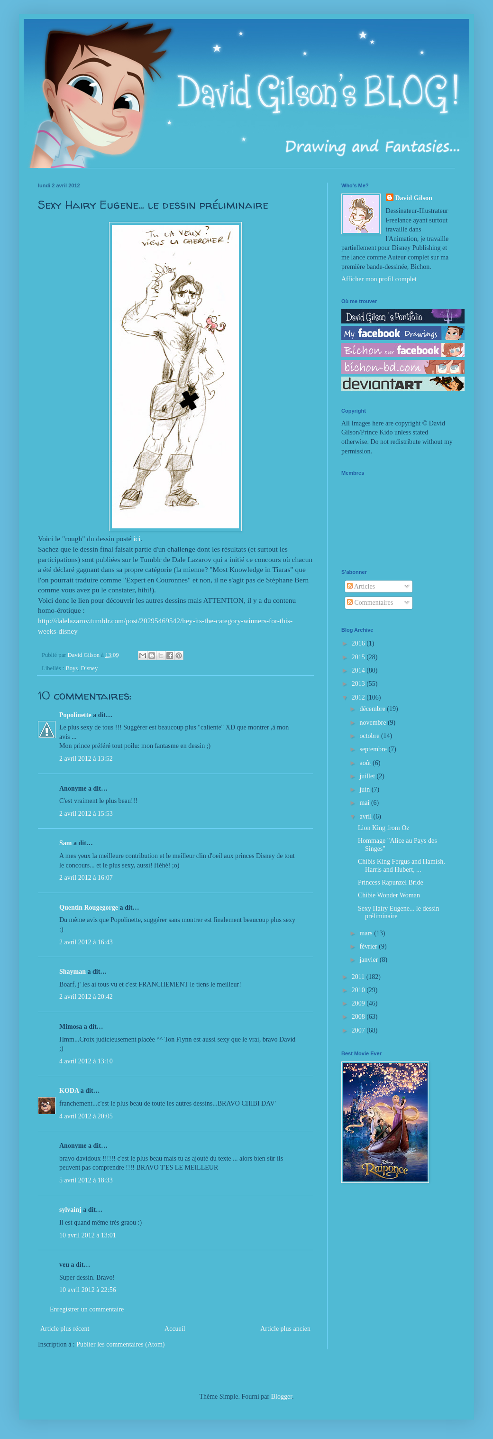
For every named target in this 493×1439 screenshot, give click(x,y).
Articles (361, 586)
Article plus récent (64, 1328)
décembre (373, 708)
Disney (89, 668)
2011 (359, 976)
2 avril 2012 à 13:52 (86, 758)
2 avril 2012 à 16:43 (86, 942)
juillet (367, 776)
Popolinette (75, 715)
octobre (370, 735)
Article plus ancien (285, 1328)
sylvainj (70, 1209)
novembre (373, 722)
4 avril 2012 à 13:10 (86, 1061)
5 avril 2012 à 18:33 (86, 1180)
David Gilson (413, 198)
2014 (359, 670)
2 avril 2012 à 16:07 (86, 877)
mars (366, 933)
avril (366, 816)
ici (136, 539)
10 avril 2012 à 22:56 (87, 1289)
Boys (71, 668)
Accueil (174, 1328)
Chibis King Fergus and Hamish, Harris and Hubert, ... (401, 865)
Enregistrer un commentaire (87, 1309)
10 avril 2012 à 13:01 (87, 1235)
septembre (373, 749)
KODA (69, 1090)
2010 (359, 990)
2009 (359, 1003)
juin (365, 789)
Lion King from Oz (383, 827)
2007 (359, 1030)
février (369, 946)
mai (365, 802)
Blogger (281, 1396)
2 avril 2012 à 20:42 (86, 996)
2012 (359, 697)
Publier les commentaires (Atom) (120, 1344)
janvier (369, 959)
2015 (359, 657)
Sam (65, 843)
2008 (359, 1016)
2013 (359, 683)
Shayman (72, 971)
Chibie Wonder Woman (389, 895)
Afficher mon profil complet (379, 279)
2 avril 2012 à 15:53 (86, 813)
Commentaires (370, 602)
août (366, 762)
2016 (359, 643)
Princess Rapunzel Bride (390, 882)
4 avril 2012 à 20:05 (86, 1116)
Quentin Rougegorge (88, 907)
